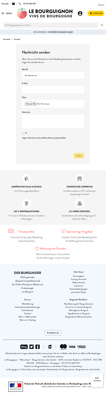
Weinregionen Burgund (78, 310)
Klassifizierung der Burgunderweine (78, 303)
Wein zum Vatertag (27, 320)
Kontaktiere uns (53, 332)
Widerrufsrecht (78, 282)
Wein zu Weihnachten (27, 316)
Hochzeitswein (27, 310)
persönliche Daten (78, 292)
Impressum (78, 285)
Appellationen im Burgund (78, 313)
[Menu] (101, 374)
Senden (79, 155)
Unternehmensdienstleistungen (27, 307)
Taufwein (27, 313)
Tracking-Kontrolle (78, 279)
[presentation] (42, 145)
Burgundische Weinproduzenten (78, 316)
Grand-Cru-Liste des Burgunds (78, 307)
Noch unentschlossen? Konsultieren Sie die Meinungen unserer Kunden (53, 256)
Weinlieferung (27, 303)
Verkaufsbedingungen (78, 289)
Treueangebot (78, 276)
